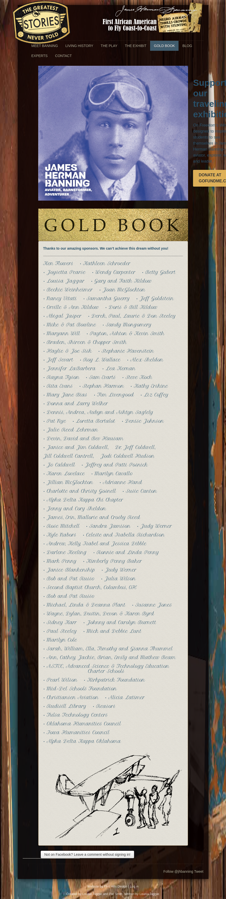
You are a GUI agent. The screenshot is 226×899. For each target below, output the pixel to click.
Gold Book (164, 46)
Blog (187, 46)
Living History (79, 46)
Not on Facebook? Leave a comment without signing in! (87, 854)
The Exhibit (135, 46)
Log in (134, 886)
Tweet (198, 871)
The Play (109, 46)
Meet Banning (44, 46)
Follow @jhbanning (178, 871)
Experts (39, 56)
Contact (63, 56)
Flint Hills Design (115, 886)
